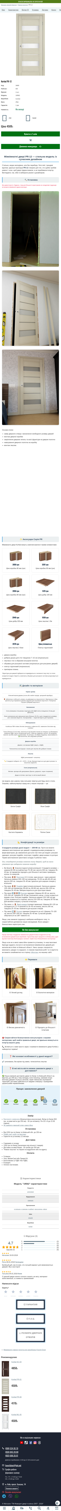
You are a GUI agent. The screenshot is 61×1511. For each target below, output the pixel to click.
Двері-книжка (22, 904)
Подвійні (19, 886)
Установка (35, 10)
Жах (5, 1296)
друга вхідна (38, 1209)
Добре (28, 1296)
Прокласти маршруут (12, 1488)
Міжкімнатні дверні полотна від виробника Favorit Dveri (25, 1350)
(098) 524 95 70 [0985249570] (11, 1448)
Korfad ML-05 (16, 1415)
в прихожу (24, 1209)
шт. (17, 92)
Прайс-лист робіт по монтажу (15, 1134)
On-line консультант (30, 929)
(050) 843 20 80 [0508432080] (11, 1451)
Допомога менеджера (30, 146)
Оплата (53, 10)
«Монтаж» (35, 952)
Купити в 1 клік (30, 133)
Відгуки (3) (25, 10)
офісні (45, 1209)
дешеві (30, 1218)
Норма (20, 1296)
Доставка (45, 10)
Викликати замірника (12, 1119)
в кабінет (31, 1209)
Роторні (19, 911)
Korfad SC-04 (16, 1362)
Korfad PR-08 (16, 1397)
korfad (30, 1226)
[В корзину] (30, 140)
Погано (13, 1296)
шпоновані (30, 1192)
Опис (3, 10)
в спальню (17, 1209)
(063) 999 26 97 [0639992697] (11, 1455)
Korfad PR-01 (16, 1379)
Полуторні (20, 877)
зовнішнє (30, 1200)
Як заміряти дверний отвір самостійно (18, 1125)
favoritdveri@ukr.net (13, 1465)
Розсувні (23, 893)
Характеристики (13, 10)
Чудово (35, 1296)
